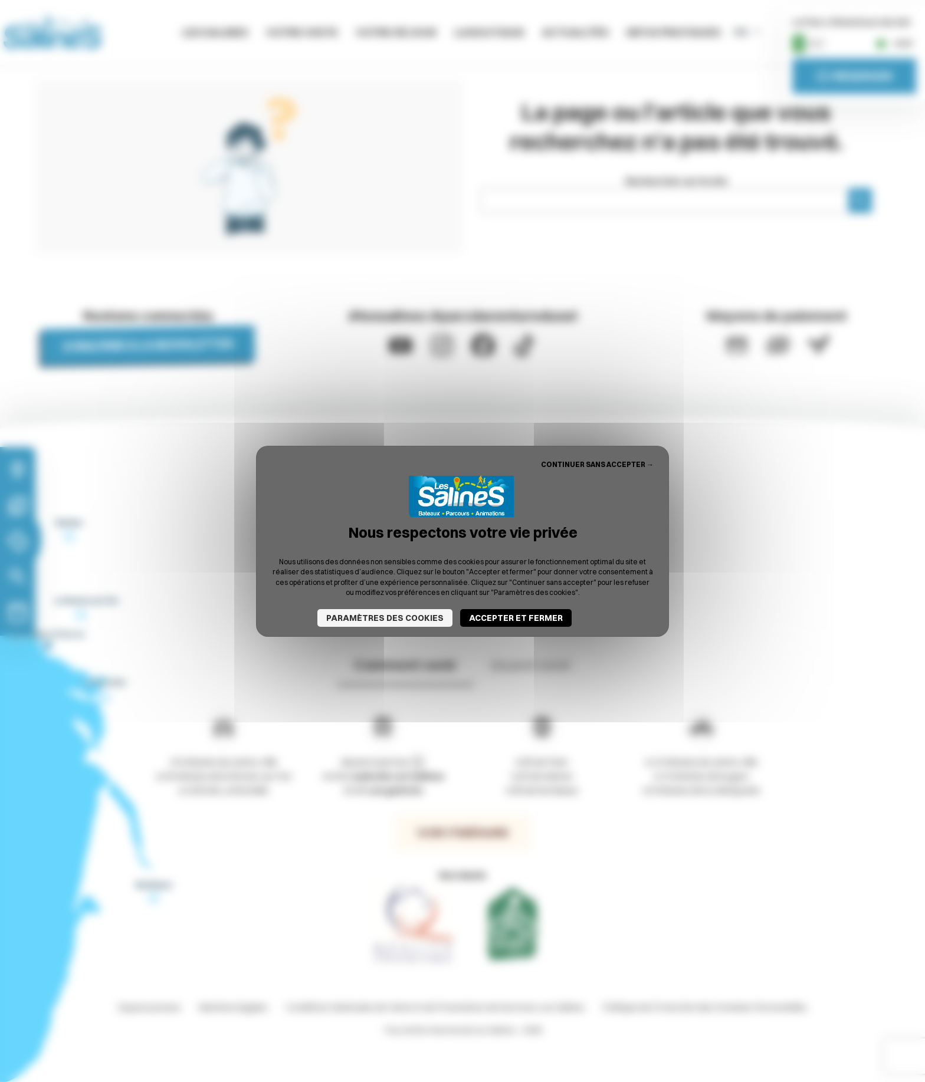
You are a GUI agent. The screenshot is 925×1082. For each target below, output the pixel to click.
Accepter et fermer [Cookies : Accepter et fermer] (516, 618)
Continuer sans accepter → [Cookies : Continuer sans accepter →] (597, 463)
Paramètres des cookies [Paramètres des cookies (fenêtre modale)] (385, 618)
